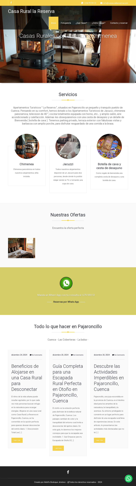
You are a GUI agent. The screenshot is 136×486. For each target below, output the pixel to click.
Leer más (17, 440)
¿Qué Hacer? (81, 23)
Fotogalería (66, 23)
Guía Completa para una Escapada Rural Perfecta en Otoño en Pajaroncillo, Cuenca (68, 384)
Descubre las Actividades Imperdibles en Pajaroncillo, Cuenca (109, 378)
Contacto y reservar (119, 23)
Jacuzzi (68, 164)
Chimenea (27, 164)
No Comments (36, 355)
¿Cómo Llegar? (98, 23)
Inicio (53, 23)
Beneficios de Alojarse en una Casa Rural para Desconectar (26, 378)
